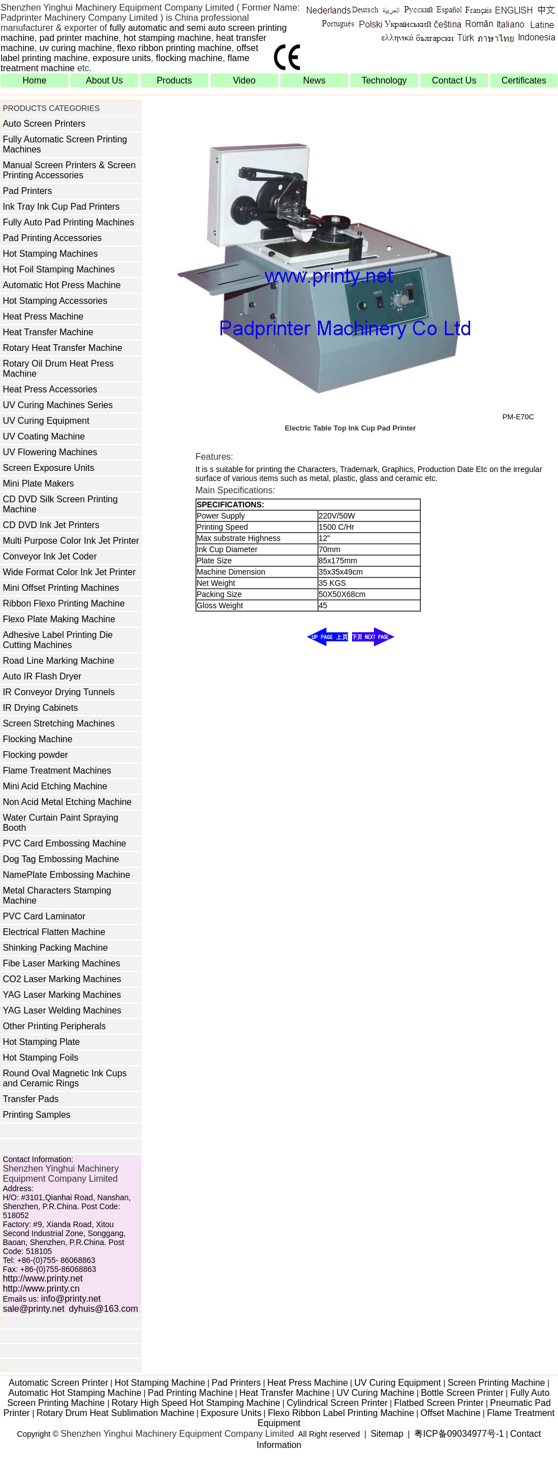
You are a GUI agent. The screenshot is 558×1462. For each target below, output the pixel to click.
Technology (384, 80)
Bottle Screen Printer (462, 1393)
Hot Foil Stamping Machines (59, 269)
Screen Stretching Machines (59, 723)
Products (174, 80)
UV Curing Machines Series (58, 405)
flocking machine (189, 58)
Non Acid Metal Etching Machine (67, 802)
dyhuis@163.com (103, 1308)
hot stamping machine (168, 38)
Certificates (523, 80)
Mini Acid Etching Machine (55, 786)
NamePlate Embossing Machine (66, 875)
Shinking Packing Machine (55, 947)
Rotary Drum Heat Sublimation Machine (115, 1413)
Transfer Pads (31, 1099)
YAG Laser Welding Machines (62, 1010)
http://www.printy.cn (41, 1288)
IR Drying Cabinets (40, 708)
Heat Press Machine (43, 316)
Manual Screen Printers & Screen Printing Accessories (69, 170)
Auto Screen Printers (44, 123)
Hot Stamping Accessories (55, 301)
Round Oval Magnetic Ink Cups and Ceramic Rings (64, 1078)
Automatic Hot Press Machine (62, 285)
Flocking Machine (38, 739)
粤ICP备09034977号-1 (459, 1433)
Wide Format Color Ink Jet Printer (69, 572)
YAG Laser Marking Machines (62, 995)
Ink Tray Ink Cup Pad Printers (61, 206)
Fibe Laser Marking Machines (61, 963)
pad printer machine (78, 38)
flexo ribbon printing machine (174, 48)
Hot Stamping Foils (40, 1057)
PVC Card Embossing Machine (64, 843)
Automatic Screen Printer (58, 1382)
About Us (104, 80)
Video (244, 80)
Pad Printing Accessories (52, 238)
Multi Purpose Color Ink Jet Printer (71, 540)
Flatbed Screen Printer (439, 1403)
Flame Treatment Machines (57, 770)
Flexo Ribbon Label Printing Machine (341, 1413)
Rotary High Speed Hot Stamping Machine (195, 1403)
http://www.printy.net (43, 1278)
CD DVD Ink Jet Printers (51, 525)
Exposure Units (230, 1413)
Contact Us (454, 80)
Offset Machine (450, 1413)
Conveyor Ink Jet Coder (50, 556)
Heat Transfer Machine (48, 332)
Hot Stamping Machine (160, 1382)
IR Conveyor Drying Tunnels (59, 692)
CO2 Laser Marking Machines (62, 979)
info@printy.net (71, 1298)
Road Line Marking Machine (58, 660)
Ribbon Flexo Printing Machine (64, 603)
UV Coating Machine (44, 436)
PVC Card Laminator (44, 916)
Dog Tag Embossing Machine (61, 859)
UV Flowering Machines (50, 452)
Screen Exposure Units (49, 468)
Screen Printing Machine (496, 1382)
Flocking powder (35, 755)
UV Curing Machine (375, 1393)
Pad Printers (27, 191)
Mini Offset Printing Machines (61, 588)
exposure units (122, 58)
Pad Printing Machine (190, 1393)
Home (34, 80)
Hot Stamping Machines (50, 253)
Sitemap (387, 1433)
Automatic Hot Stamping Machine (74, 1393)
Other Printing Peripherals (54, 1026)
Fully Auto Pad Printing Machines (68, 222)
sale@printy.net (33, 1308)
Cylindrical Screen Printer (337, 1403)
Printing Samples (37, 1114)
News (314, 80)
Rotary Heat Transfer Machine (62, 348)
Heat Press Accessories (50, 389)
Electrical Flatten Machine (54, 932)
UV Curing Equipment (46, 420)
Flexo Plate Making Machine (59, 619)
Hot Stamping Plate (41, 1042)
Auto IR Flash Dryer (42, 676)
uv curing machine (75, 48)
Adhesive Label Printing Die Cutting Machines (58, 640)
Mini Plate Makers (38, 483)
